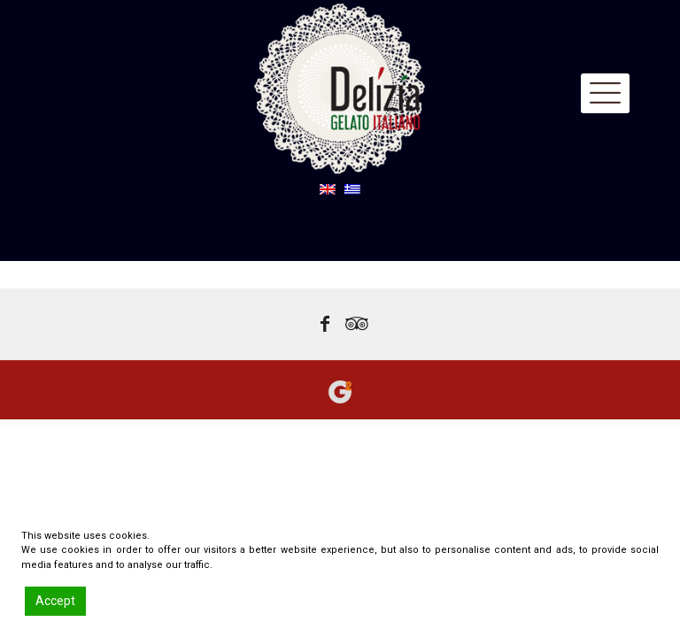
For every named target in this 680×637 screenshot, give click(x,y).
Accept (55, 601)
